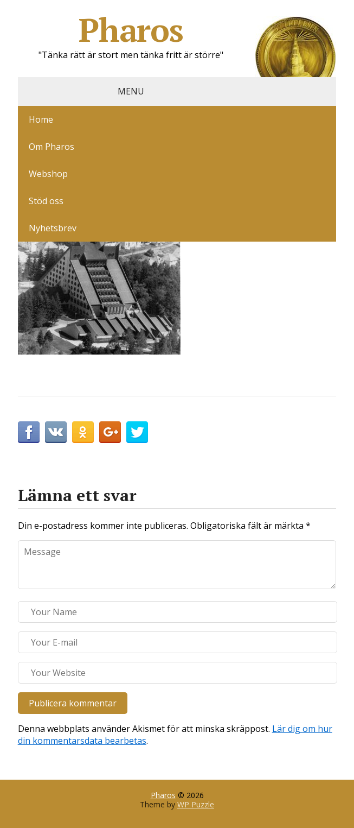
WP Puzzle (195, 804)
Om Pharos (51, 147)
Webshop (48, 174)
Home (41, 119)
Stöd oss (46, 201)
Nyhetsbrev (52, 228)
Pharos (207, 29)
